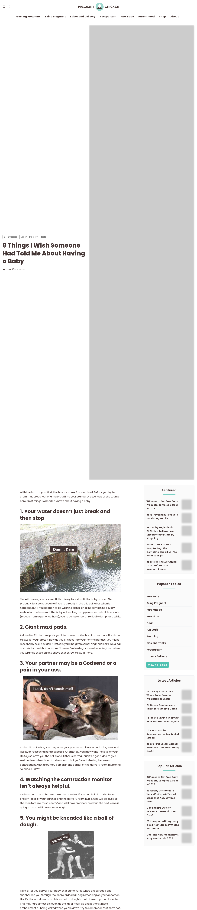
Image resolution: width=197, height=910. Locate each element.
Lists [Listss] (43, 237)
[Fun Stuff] (169, 629)
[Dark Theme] (10, 6)
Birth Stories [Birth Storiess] (10, 237)
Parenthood (146, 16)
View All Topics (157, 665)
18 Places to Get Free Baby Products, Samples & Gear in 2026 (162, 505)
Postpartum (108, 16)
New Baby (127, 16)
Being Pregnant (55, 16)
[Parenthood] (169, 610)
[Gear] (169, 623)
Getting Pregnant (28, 16)
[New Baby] (169, 596)
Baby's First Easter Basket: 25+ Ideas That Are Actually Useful (162, 747)
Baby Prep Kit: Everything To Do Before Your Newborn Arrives (161, 565)
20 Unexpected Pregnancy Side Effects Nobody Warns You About (162, 825)
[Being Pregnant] (169, 603)
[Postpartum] (169, 649)
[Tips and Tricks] (169, 643)
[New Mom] (169, 616)
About (174, 16)
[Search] (4, 6)
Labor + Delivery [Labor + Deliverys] (29, 237)
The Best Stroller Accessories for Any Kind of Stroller (162, 734)
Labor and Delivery (82, 16)
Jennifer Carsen (16, 269)
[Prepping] (169, 636)
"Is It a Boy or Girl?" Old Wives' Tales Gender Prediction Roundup (159, 695)
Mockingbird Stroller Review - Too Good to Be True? (161, 811)
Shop (162, 16)
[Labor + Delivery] (169, 656)
